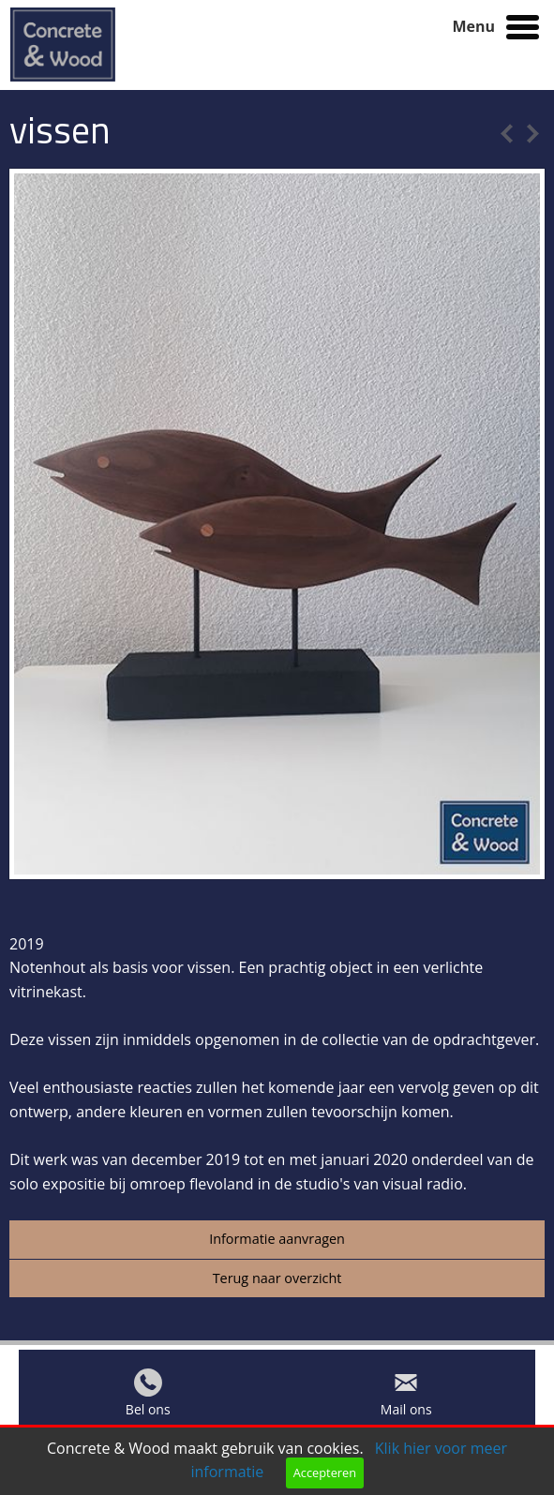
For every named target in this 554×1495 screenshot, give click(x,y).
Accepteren (324, 1472)
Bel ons (148, 1414)
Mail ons (406, 1414)
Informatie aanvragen (277, 1239)
